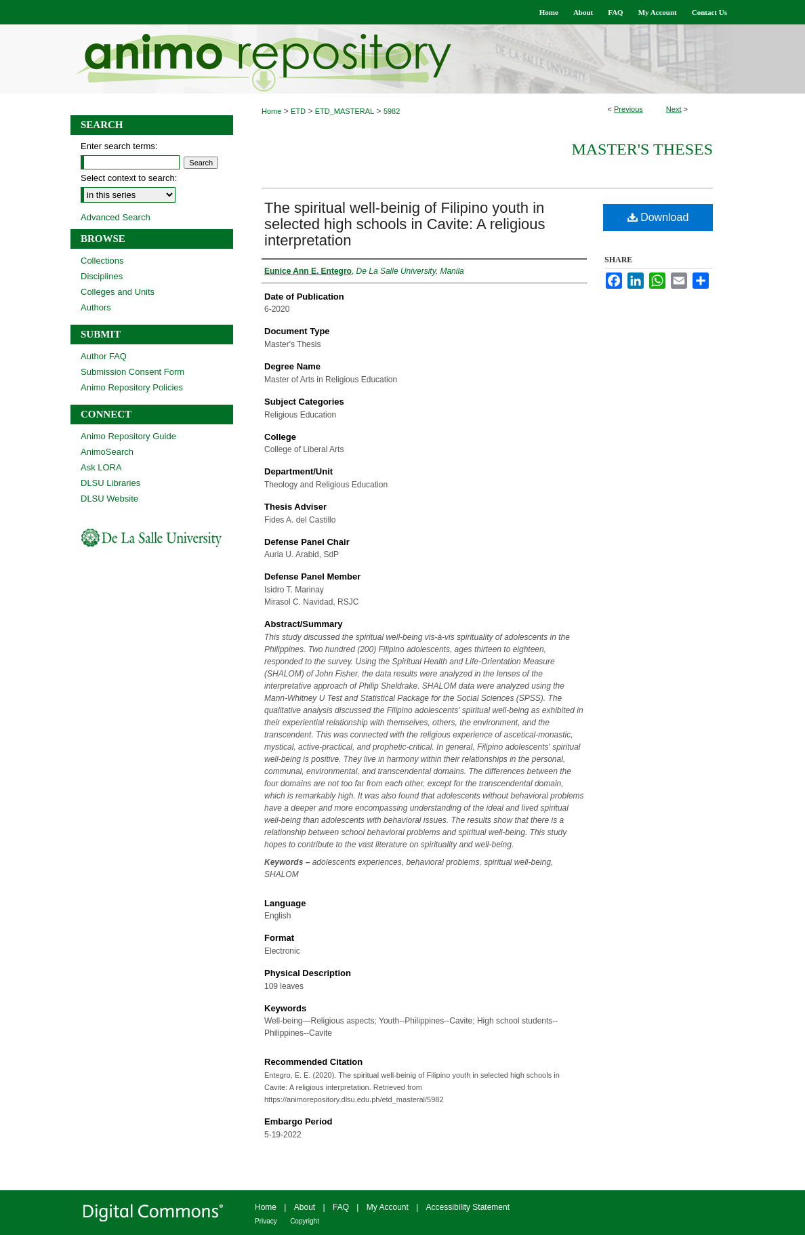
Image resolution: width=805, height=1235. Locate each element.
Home (271, 111)
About (304, 1207)
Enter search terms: (119, 146)
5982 (392, 111)
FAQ (341, 1207)
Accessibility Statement (468, 1207)
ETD (298, 111)
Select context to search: (129, 178)
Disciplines (102, 276)
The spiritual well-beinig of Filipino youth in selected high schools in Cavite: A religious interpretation (404, 224)
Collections (102, 261)
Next (674, 109)
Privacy (266, 1221)
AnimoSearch (107, 452)
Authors (96, 307)
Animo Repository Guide (128, 436)
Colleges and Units (117, 292)
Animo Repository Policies (132, 387)
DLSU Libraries (110, 483)
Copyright (304, 1221)
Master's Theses (642, 149)
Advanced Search (115, 217)
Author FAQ (104, 356)
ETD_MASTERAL (344, 111)
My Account (388, 1207)
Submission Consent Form (132, 372)
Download (658, 217)
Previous (628, 109)
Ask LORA (101, 467)
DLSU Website (109, 498)
